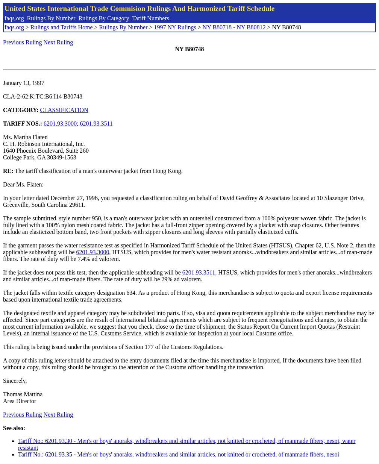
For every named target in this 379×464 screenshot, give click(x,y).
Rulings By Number (51, 18)
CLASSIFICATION (64, 110)
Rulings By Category (104, 18)
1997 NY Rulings (175, 27)
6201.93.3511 (96, 123)
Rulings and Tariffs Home (61, 27)
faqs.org (14, 18)
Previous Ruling (22, 42)
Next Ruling (58, 42)
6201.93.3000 (60, 123)
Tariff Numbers (150, 18)
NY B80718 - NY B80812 (234, 27)
